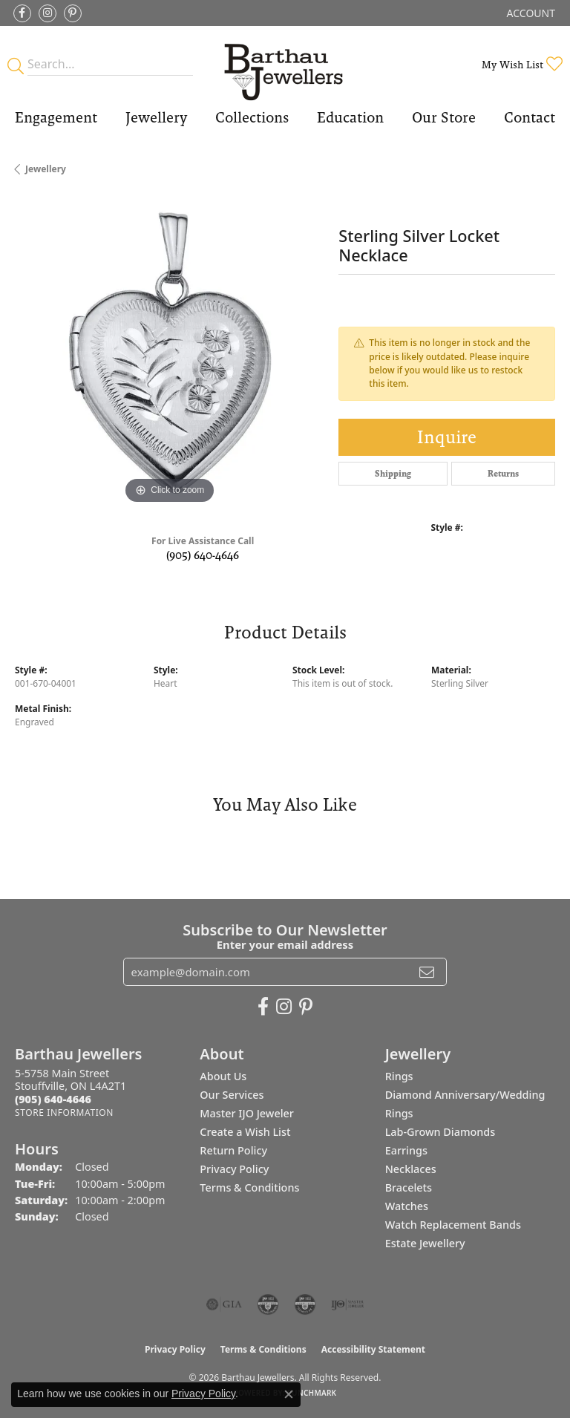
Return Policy (233, 1150)
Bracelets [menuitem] (408, 1187)
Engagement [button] (56, 117)
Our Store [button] (444, 117)
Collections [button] (252, 117)
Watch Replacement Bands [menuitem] (453, 1225)
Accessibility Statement (373, 1349)
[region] (169, 352)
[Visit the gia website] (224, 1304)
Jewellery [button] (156, 117)
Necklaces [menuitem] (410, 1169)
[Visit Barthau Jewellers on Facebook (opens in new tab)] (22, 13)
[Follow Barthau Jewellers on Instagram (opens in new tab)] (47, 13)
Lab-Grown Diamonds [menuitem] (440, 1132)
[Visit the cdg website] (268, 1304)
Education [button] (350, 117)
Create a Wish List (245, 1132)
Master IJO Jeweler (247, 1113)
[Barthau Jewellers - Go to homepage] (284, 64)
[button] (529, 13)
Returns (503, 473)
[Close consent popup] (288, 1394)
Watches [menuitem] (406, 1206)
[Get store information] (64, 1112)
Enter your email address (285, 944)
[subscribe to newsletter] (426, 971)
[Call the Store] (53, 1099)
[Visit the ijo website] (347, 1304)
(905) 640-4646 (202, 555)
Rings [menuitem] (399, 1076)
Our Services (231, 1095)
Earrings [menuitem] (406, 1150)
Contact (529, 117)
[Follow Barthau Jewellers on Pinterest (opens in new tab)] (73, 13)
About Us (223, 1076)
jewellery (45, 169)
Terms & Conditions (249, 1187)
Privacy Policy (234, 1169)
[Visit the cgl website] (305, 1304)
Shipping (393, 473)
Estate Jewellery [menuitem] (425, 1243)
